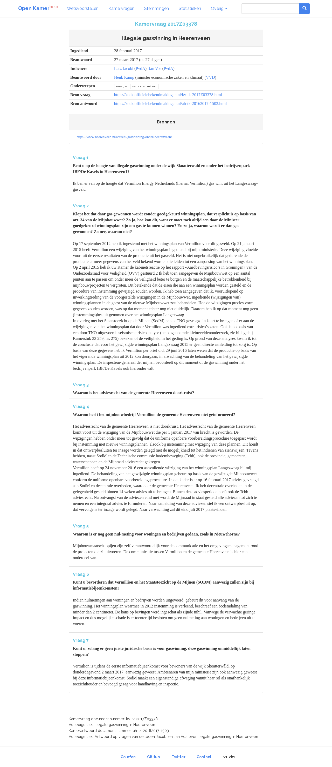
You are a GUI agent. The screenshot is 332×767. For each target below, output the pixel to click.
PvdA (140, 68)
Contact (204, 757)
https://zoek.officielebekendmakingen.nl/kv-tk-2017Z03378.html (168, 94)
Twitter (178, 757)
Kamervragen (121, 8)
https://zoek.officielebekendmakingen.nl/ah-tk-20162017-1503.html (170, 103)
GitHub (153, 757)
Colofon (128, 757)
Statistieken (190, 8)
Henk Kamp (124, 77)
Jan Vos (155, 68)
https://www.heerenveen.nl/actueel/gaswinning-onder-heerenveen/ (124, 137)
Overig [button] (219, 8)
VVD (210, 77)
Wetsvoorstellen (83, 8)
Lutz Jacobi (123, 68)
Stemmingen (156, 8)
